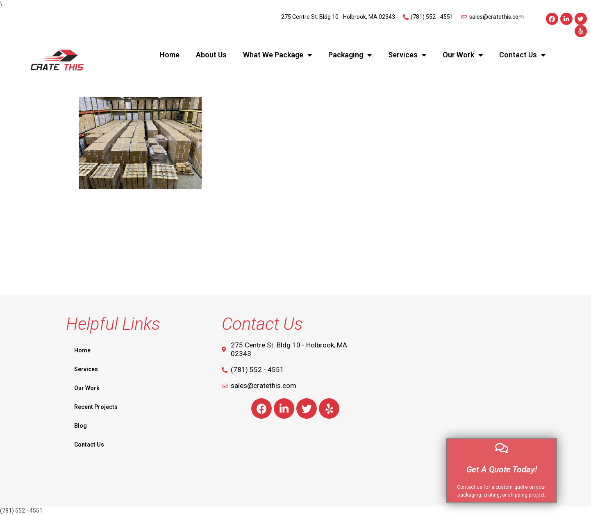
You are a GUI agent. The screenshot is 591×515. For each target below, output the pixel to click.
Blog (80, 425)
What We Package (277, 55)
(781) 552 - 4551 (21, 510)
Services (407, 55)
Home (169, 54)
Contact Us (522, 55)
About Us (211, 54)
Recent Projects (96, 407)
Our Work (463, 55)
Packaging (350, 55)
